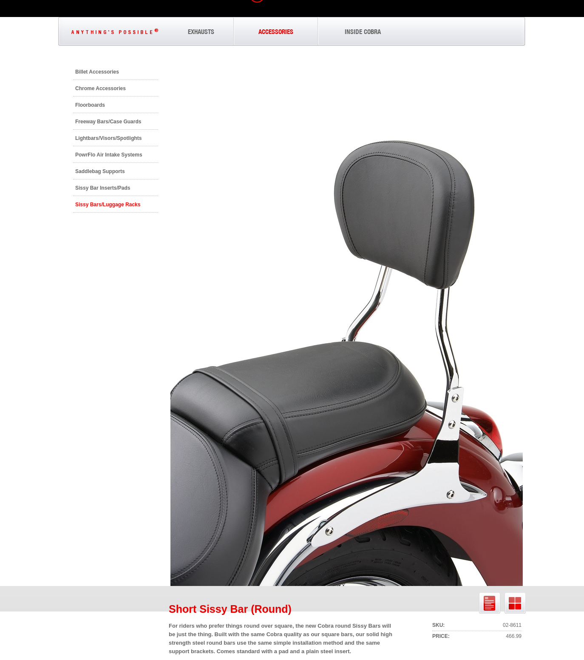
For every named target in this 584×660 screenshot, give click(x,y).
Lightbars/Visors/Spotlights (108, 138)
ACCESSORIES (275, 31)
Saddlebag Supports (100, 171)
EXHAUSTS (201, 31)
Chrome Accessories (100, 88)
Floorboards (90, 105)
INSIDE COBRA (363, 31)
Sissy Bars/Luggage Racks (107, 205)
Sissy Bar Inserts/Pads (102, 188)
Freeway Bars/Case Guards (108, 122)
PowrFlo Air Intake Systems (108, 155)
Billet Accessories (97, 72)
